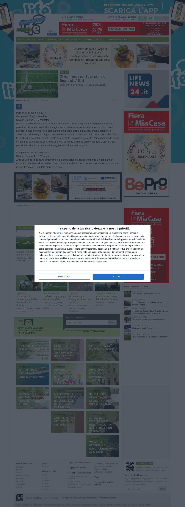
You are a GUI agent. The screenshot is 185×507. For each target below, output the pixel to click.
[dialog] (92, 253)
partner (60, 233)
